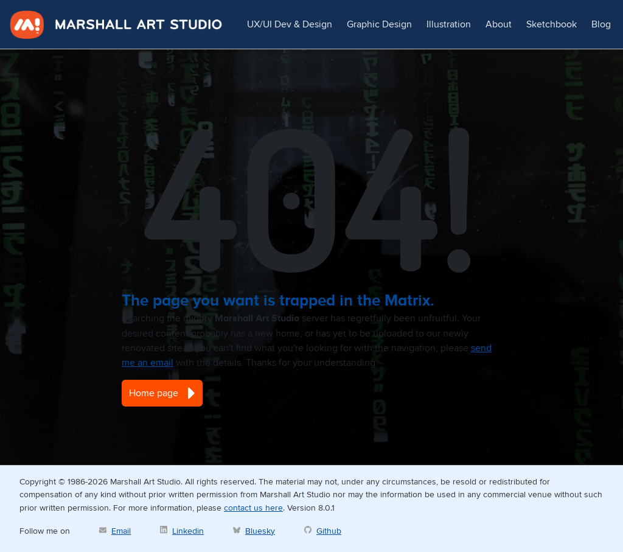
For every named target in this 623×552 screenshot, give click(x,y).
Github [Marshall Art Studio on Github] (328, 531)
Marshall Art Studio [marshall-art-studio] (116, 24)
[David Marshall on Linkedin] (182, 531)
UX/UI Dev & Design (289, 24)
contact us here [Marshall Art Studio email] (253, 508)
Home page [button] (162, 393)
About (499, 24)
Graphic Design (379, 24)
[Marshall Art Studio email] (115, 531)
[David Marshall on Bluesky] (254, 531)
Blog (601, 24)
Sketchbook (551, 24)
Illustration (448, 24)
